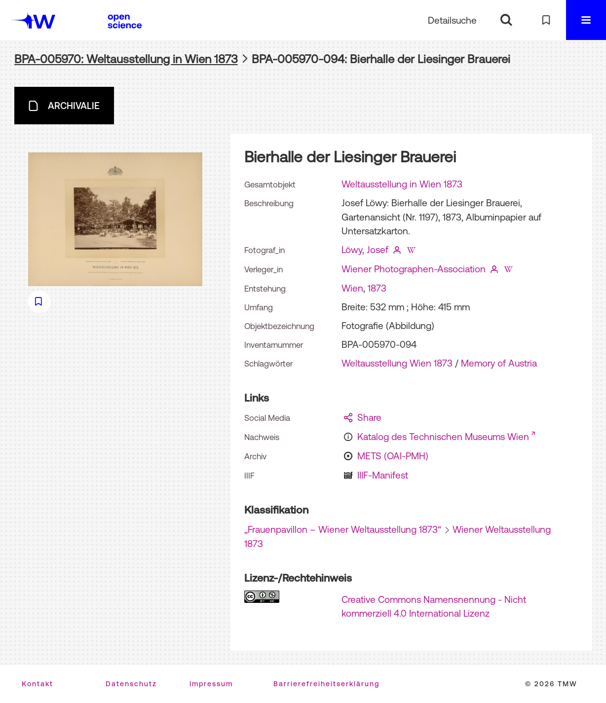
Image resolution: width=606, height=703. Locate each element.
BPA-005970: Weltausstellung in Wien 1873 (126, 59)
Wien (352, 288)
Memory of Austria (499, 363)
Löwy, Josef (364, 249)
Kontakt (37, 684)
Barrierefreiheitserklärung (326, 684)
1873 (377, 288)
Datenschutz (131, 684)
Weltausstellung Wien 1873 (397, 363)
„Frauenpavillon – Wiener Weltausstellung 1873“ (342, 529)
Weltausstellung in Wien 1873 (401, 184)
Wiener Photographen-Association (413, 268)
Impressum (211, 684)
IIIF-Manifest (382, 475)
